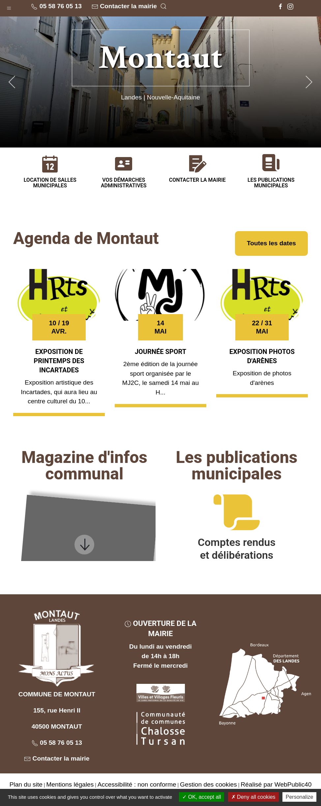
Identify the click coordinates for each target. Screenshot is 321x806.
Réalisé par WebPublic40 (276, 784)
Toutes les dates (271, 243)
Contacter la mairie (124, 6)
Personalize (299, 797)
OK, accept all (201, 797)
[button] (9, 7)
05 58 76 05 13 (56, 6)
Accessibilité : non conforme (137, 784)
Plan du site (26, 784)
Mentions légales (70, 784)
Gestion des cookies (208, 784)
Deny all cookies (253, 797)
